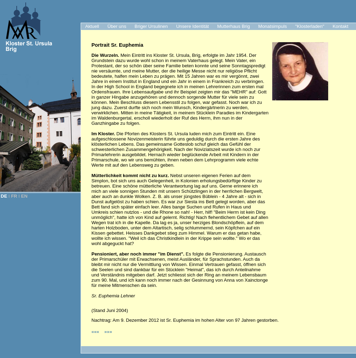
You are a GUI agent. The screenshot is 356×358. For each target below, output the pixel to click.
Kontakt (340, 26)
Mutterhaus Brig (233, 26)
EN (24, 196)
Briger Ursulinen (151, 26)
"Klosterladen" (309, 26)
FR (14, 196)
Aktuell (92, 26)
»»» (108, 331)
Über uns (116, 26)
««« (95, 331)
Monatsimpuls (272, 26)
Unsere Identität (192, 26)
